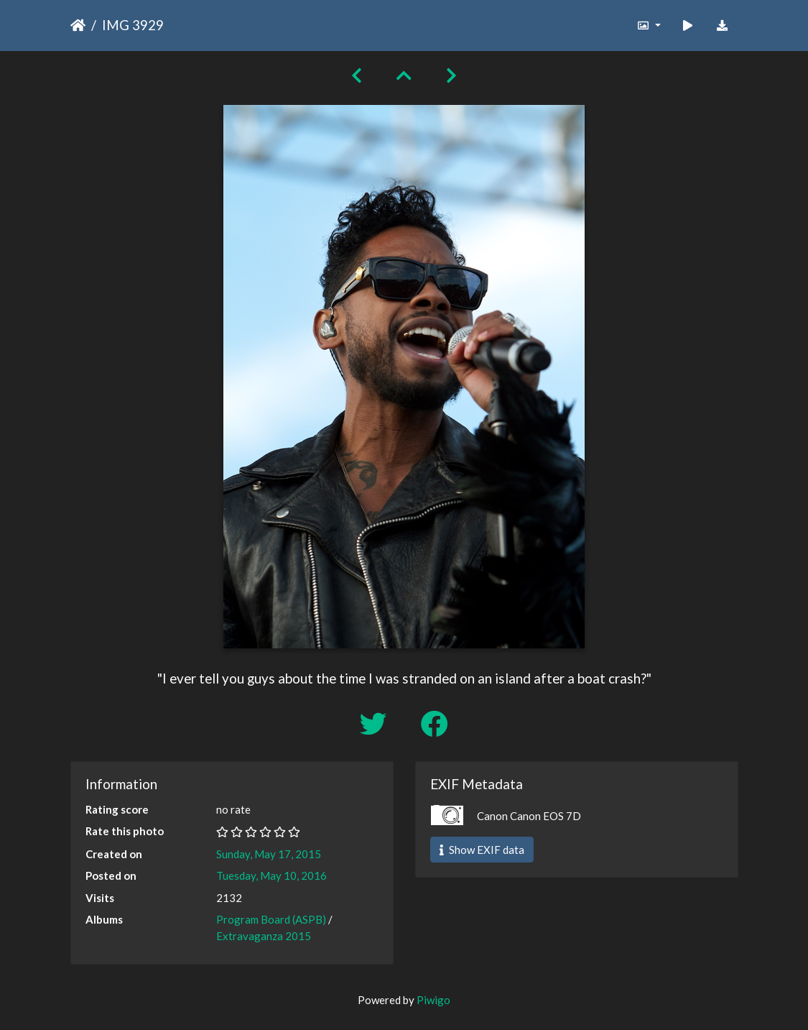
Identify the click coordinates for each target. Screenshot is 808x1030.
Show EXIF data (482, 849)
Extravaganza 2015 (263, 935)
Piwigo (433, 999)
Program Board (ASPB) (271, 919)
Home (77, 25)
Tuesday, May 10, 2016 (271, 875)
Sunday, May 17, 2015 (268, 853)
